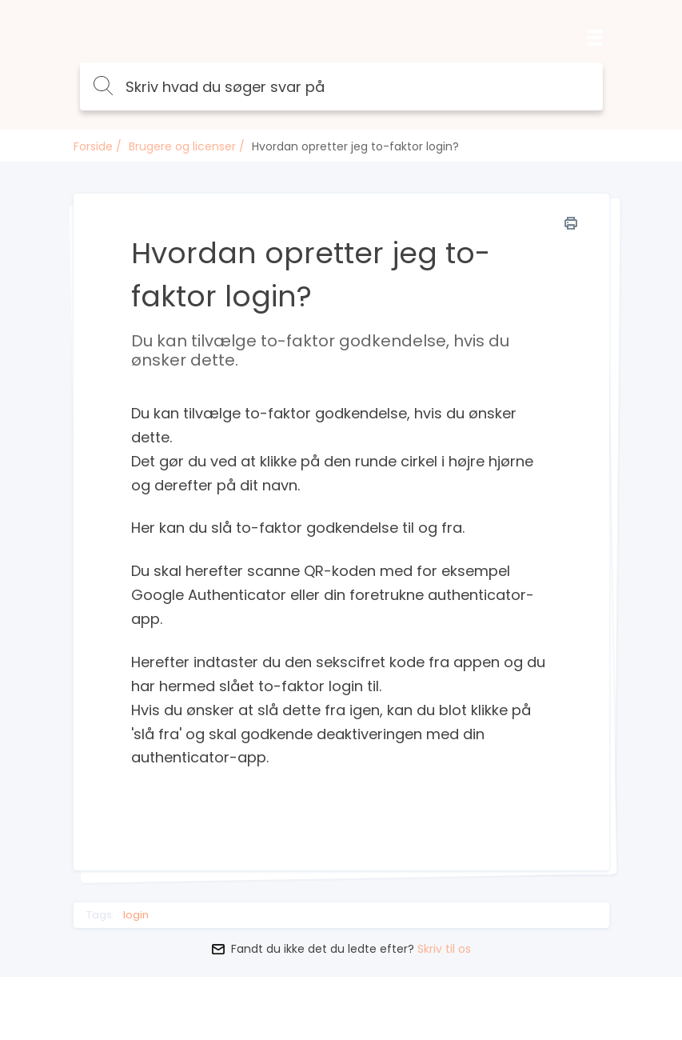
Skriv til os (444, 949)
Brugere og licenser (182, 146)
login (136, 915)
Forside (93, 146)
